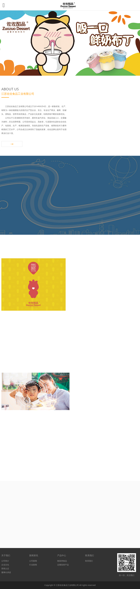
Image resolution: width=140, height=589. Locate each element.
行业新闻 (33, 564)
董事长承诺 (6, 572)
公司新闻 (33, 561)
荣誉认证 (5, 568)
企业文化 (5, 564)
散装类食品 (62, 561)
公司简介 (5, 561)
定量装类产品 (63, 564)
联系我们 (89, 561)
